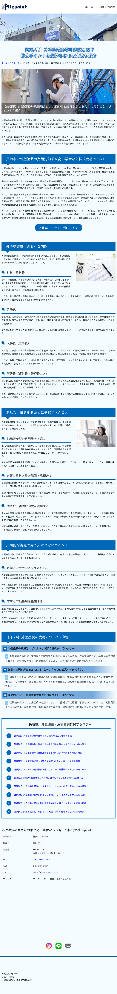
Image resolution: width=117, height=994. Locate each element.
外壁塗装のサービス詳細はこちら (58, 227)
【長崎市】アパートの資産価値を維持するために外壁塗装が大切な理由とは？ (49, 769)
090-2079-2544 (41, 859)
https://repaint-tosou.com (45, 872)
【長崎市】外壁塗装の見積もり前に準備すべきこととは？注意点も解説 (46, 761)
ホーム (89, 6)
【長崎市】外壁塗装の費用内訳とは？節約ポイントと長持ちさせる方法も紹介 (49, 795)
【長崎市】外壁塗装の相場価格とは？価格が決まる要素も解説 (42, 736)
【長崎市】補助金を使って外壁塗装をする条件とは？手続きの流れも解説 (47, 753)
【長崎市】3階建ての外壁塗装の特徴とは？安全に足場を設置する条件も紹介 (49, 778)
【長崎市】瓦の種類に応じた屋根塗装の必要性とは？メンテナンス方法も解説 (49, 803)
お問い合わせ (107, 6)
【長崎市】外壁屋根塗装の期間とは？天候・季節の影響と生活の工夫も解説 (48, 811)
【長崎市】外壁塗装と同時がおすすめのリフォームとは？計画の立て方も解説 (49, 786)
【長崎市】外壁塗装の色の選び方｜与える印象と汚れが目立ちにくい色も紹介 (49, 744)
